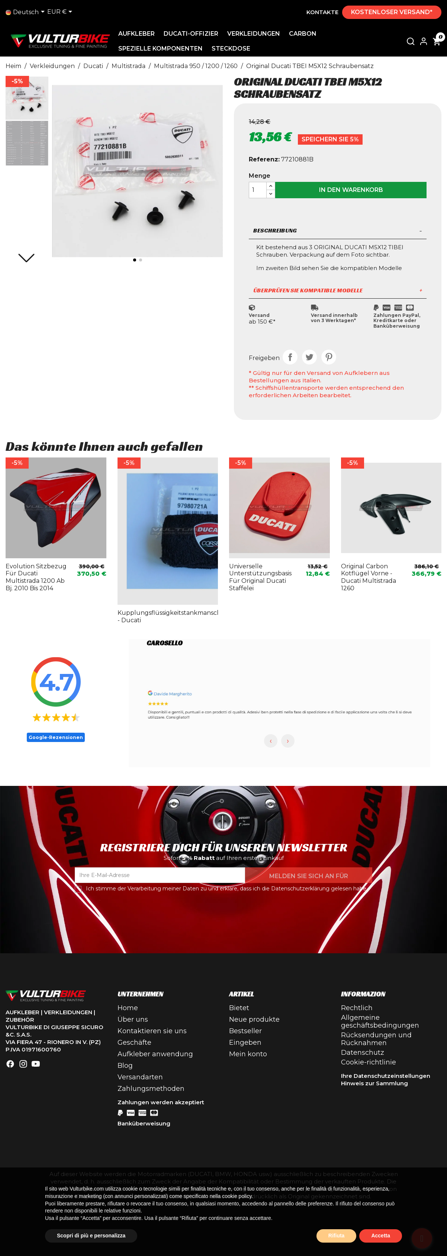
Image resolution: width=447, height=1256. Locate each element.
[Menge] (258, 190)
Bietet (239, 1008)
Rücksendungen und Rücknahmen (376, 1039)
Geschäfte (134, 1042)
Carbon (305, 33)
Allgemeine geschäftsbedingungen (380, 1021)
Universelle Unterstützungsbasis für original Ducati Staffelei (260, 577)
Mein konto (248, 1054)
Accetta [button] (380, 1236)
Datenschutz (362, 1052)
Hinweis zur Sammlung (374, 1083)
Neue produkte (254, 1019)
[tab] (338, 231)
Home (128, 1008)
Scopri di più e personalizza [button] (91, 1236)
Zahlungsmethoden (151, 1089)
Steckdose (233, 48)
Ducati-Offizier (193, 33)
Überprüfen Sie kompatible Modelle (337, 290)
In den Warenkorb (351, 189)
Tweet (309, 357)
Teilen (290, 357)
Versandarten (140, 1077)
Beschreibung (337, 230)
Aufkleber (139, 33)
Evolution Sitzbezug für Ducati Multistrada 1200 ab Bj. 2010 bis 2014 (36, 577)
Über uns (133, 1019)
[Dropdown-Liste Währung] (61, 12)
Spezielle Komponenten (163, 48)
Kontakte (322, 12)
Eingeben (245, 1042)
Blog (125, 1065)
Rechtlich (357, 1008)
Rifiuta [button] (336, 1236)
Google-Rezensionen (56, 737)
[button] (26, 258)
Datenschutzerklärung (300, 888)
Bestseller (245, 1031)
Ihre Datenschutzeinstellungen (385, 1075)
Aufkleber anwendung (155, 1054)
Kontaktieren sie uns (152, 1031)
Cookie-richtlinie (368, 1062)
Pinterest (328, 357)
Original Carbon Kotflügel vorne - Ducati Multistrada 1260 (368, 577)
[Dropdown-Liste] (26, 12)
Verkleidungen (256, 33)
